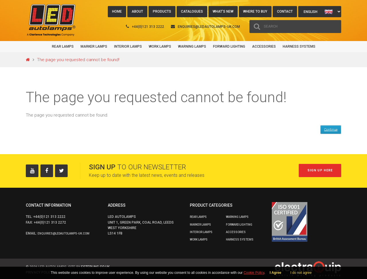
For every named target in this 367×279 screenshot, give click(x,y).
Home (117, 11)
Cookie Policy (253, 273)
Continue (330, 129)
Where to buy (255, 11)
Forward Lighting (229, 46)
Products (162, 11)
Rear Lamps (63, 46)
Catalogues (192, 11)
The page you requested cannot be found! (78, 59)
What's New (223, 11)
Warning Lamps (192, 46)
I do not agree (301, 273)
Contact (285, 11)
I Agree (275, 273)
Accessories (264, 46)
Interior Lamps (128, 46)
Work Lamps (160, 46)
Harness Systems (299, 46)
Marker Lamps (94, 46)
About (137, 11)
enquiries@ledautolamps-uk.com (209, 27)
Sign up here (320, 170)
